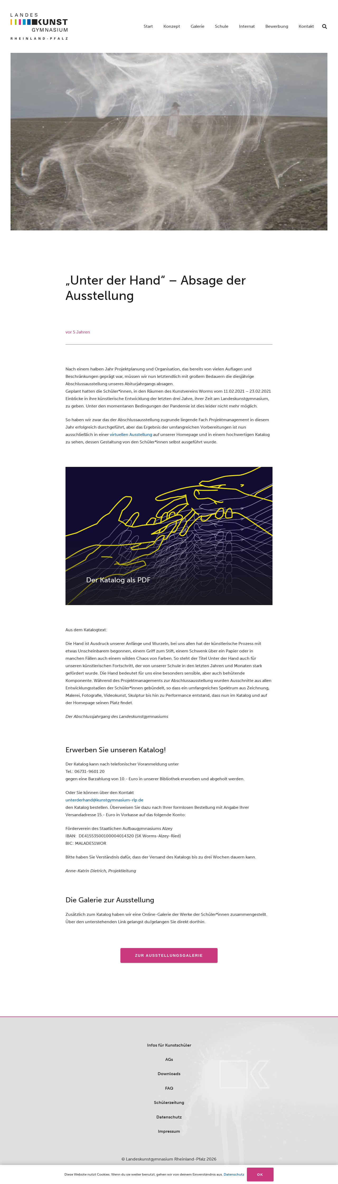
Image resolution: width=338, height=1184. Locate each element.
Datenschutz (169, 1117)
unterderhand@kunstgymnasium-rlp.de (104, 799)
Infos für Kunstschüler (169, 1045)
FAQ (169, 1088)
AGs (169, 1059)
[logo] (39, 26)
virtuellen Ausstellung (131, 434)
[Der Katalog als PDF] (169, 536)
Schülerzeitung (169, 1102)
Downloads (169, 1073)
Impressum (169, 1131)
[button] (324, 26)
